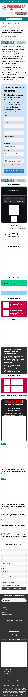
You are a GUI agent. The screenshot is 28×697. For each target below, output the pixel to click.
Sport (14, 319)
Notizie (9, 23)
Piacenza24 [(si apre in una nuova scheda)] (19, 292)
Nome (5, 115)
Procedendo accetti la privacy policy (12, 166)
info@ (9, 675)
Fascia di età (7, 151)
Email (5, 129)
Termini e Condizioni (20, 695)
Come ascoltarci (4, 609)
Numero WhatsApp (9, 136)
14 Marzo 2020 (6, 36)
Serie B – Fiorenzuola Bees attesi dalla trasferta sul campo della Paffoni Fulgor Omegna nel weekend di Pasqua (14, 361)
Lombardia (20, 198)
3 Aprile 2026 (6, 473)
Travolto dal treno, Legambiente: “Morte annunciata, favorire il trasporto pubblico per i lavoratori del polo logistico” (14, 536)
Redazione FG (14, 36)
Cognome (7, 122)
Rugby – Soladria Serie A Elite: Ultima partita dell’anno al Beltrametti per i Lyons (12, 352)
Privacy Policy (13, 695)
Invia (17, 283)
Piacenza (8, 198)
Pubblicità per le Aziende (6, 614)
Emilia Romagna (8, 201)
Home (2, 605)
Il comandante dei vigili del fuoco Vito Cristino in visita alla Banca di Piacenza (17, 304)
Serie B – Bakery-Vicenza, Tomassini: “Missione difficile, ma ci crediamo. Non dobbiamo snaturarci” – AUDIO (14, 365)
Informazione (4, 612)
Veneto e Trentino (19, 201)
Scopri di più (7, 677)
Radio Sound (12, 292)
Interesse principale (10, 158)
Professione (7, 143)
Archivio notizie (4, 607)
